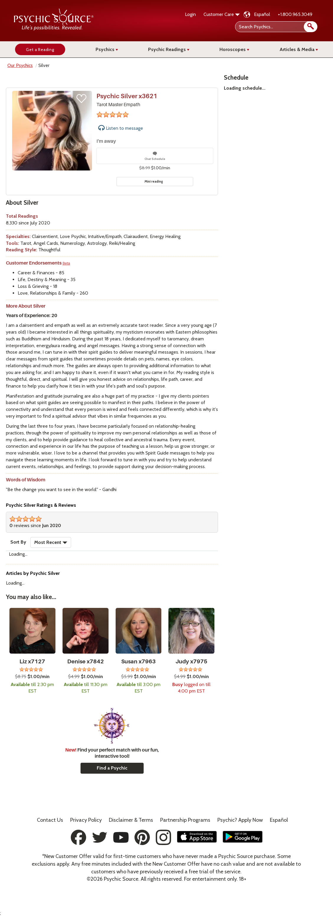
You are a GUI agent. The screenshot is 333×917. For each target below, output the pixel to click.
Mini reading (154, 181)
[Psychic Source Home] (53, 29)
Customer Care (222, 14)
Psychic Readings (168, 49)
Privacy (86, 820)
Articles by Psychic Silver (33, 573)
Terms (131, 820)
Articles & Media (299, 49)
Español (262, 14)
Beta (66, 263)
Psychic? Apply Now (240, 820)
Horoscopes (234, 49)
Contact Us (50, 820)
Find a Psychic (112, 768)
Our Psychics (20, 65)
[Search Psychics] (275, 26)
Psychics (107, 49)
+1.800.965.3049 (295, 14)
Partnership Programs (185, 820)
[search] (310, 26)
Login (190, 14)
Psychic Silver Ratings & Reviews (41, 505)
